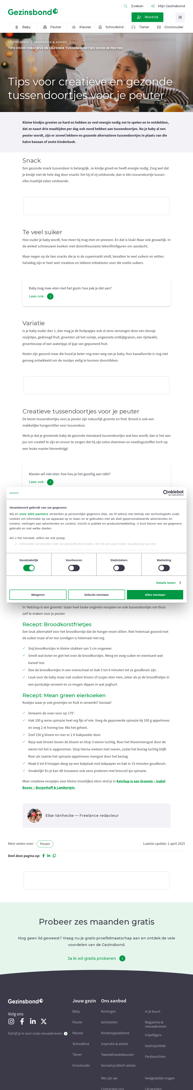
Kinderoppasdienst (115, 1033)
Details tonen (165, 582)
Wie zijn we (109, 1078)
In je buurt (152, 1011)
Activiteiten (109, 1022)
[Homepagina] (33, 12)
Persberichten (155, 1057)
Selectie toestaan (96, 594)
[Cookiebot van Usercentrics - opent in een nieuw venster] (166, 493)
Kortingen (108, 1011)
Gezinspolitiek (155, 1046)
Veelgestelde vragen (160, 1078)
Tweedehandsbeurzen (117, 1055)
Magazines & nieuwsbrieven (156, 1024)
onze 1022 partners (33, 513)
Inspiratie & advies (50, 42)
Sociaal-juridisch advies (118, 1065)
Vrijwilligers (153, 1035)
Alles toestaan (155, 594)
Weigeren (38, 594)
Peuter (45, 844)
